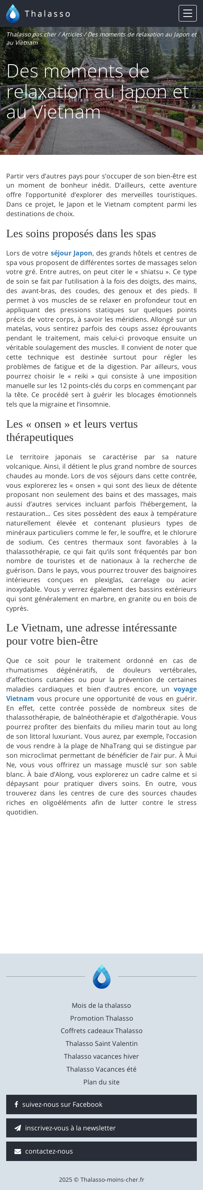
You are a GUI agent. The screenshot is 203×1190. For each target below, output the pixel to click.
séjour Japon (71, 253)
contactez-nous (43, 1151)
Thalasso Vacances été (101, 1069)
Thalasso (48, 13)
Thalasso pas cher (31, 34)
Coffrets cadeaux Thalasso (102, 1030)
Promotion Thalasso (101, 1018)
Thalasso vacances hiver (101, 1056)
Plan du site (101, 1081)
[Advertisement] (101, 879)
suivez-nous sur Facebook (58, 1104)
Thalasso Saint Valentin (102, 1043)
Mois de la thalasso (101, 1005)
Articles (71, 34)
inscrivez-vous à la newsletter (65, 1127)
